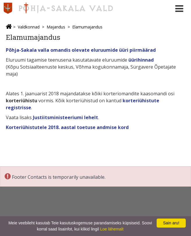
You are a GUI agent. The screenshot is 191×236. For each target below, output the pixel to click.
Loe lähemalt (111, 229)
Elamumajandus (87, 27)
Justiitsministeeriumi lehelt (65, 117)
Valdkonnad (29, 27)
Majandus (56, 27)
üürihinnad (141, 60)
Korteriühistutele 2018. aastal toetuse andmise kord (67, 127)
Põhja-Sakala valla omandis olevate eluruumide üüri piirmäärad (81, 50)
